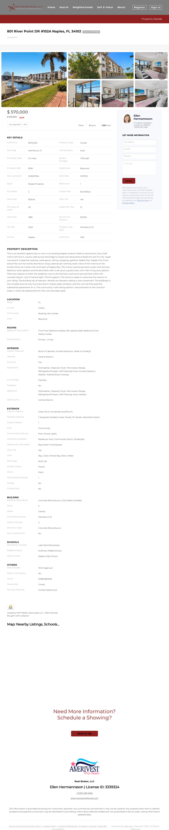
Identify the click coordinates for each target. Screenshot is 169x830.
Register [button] (139, 7)
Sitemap (102, 826)
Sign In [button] (156, 7)
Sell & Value (105, 7)
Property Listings (87, 826)
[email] (139, 149)
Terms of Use (142, 200)
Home (51, 7)
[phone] (139, 156)
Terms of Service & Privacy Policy (25, 826)
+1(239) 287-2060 (141, 127)
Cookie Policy (50, 826)
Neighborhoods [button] (83, 7)
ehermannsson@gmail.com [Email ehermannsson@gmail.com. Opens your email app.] (84, 798)
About (121, 7)
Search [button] (64, 7)
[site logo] (84, 767)
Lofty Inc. (128, 826)
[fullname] (139, 142)
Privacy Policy (128, 203)
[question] (139, 167)
